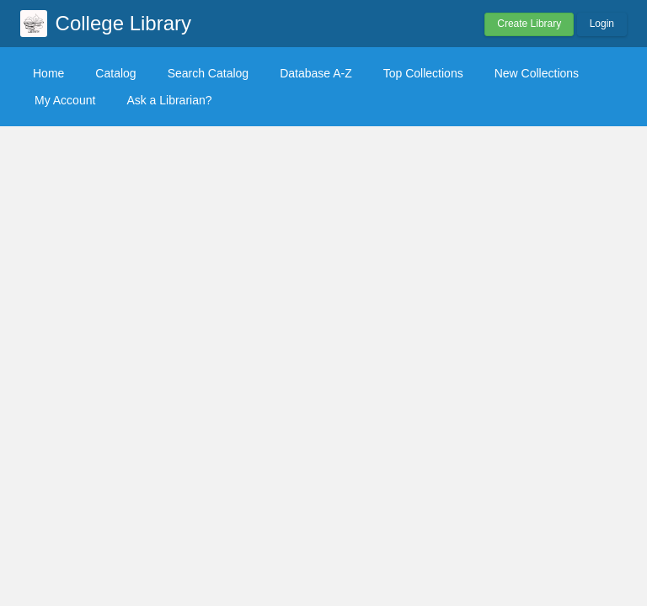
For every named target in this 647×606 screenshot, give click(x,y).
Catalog (115, 73)
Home (48, 73)
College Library (123, 23)
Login (602, 23)
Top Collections (423, 73)
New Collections (537, 73)
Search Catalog (208, 73)
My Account (65, 100)
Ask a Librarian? (168, 100)
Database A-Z (316, 73)
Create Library (529, 23)
